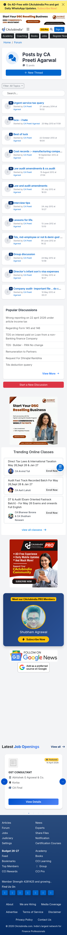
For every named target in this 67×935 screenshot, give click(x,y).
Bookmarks (9, 861)
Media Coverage (51, 904)
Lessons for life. (23, 220)
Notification (42, 838)
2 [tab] (28, 813)
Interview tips (21, 202)
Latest (20, 746)
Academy (8, 36)
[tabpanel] (33, 781)
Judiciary (7, 838)
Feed (5, 856)
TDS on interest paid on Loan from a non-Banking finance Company (31, 336)
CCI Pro (40, 871)
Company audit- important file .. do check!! (39, 288)
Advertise (11, 912)
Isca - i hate (20, 120)
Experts (40, 827)
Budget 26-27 (10, 850)
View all (58, 746)
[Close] (63, 4)
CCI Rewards (9, 871)
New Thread (33, 72)
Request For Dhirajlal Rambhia (24, 358)
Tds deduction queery (19, 364)
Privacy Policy (24, 919)
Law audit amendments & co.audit (34, 168)
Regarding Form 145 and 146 (23, 328)
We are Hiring (28, 904)
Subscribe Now (33, 639)
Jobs (44, 36)
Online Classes (33, 452)
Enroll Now (52, 470)
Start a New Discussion (33, 384)
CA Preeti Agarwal (31, 123)
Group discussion (24, 254)
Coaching (22, 36)
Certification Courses (48, 843)
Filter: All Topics (12, 85)
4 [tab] (38, 813)
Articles (6, 822)
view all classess (34, 529)
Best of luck (20, 134)
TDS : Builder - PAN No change (24, 345)
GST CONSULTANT (20, 772)
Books (34, 36)
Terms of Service (33, 912)
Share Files (42, 833)
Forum (6, 827)
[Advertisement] (33, 709)
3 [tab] (33, 813)
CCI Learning (43, 861)
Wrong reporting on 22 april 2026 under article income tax (30, 319)
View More (50, 373)
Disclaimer (54, 912)
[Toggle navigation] (28, 29)
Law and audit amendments (30, 185)
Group (41, 866)
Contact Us (44, 919)
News (38, 822)
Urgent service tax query (28, 102)
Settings (7, 843)
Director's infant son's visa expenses (36, 271)
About (9, 904)
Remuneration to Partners (21, 351)
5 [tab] (43, 813)
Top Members (10, 866)
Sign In (59, 29)
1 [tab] (24, 813)
